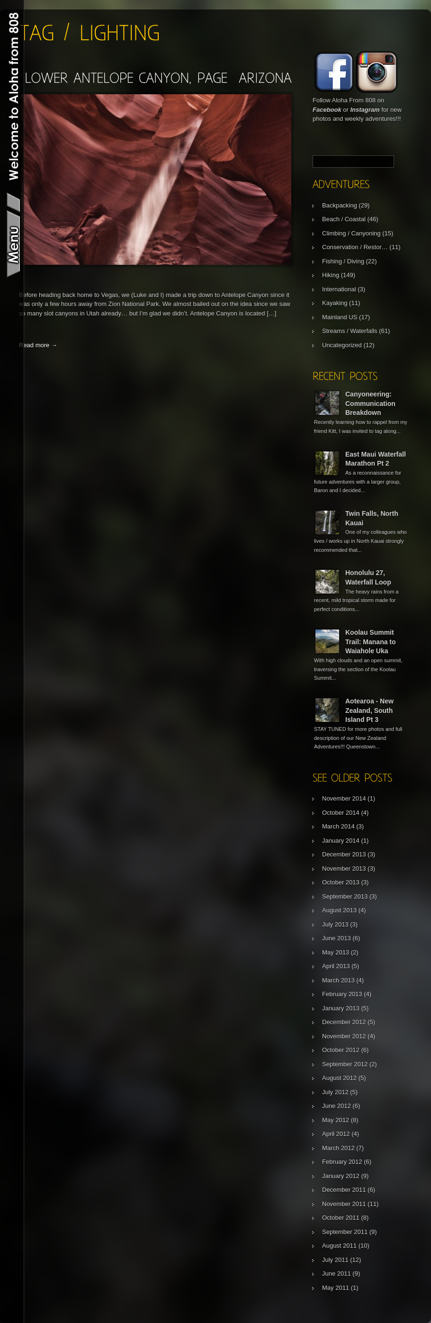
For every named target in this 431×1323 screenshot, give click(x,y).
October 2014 (340, 812)
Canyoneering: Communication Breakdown (370, 403)
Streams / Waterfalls (349, 330)
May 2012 (335, 1120)
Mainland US (339, 317)
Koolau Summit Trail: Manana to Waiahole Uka (370, 642)
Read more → (38, 345)
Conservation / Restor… (355, 247)
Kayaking (334, 302)
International (339, 289)
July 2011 (335, 1259)
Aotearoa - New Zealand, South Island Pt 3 (369, 710)
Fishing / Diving (343, 261)
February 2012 (342, 1161)
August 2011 (339, 1245)
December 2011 (344, 1189)
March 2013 (338, 980)
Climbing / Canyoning (351, 233)
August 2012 (339, 1077)
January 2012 (340, 1175)
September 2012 (345, 1064)
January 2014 (340, 840)
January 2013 (340, 1008)
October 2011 (340, 1217)
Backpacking (339, 205)
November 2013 (344, 868)
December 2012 (344, 1022)
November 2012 (344, 1036)
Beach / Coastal (344, 219)
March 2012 (338, 1148)
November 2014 (344, 798)
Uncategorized (342, 345)
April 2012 (336, 1133)
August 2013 (339, 910)
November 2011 (344, 1203)
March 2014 (338, 826)
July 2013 (335, 924)
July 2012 (335, 1092)
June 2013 (336, 938)
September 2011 (345, 1231)
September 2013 (345, 896)
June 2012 (336, 1105)
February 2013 (342, 994)
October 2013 (340, 882)
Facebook (327, 109)
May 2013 (335, 952)
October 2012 (340, 1049)
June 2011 (336, 1273)
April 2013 (336, 966)
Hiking (330, 275)
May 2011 (335, 1287)
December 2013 (344, 854)
